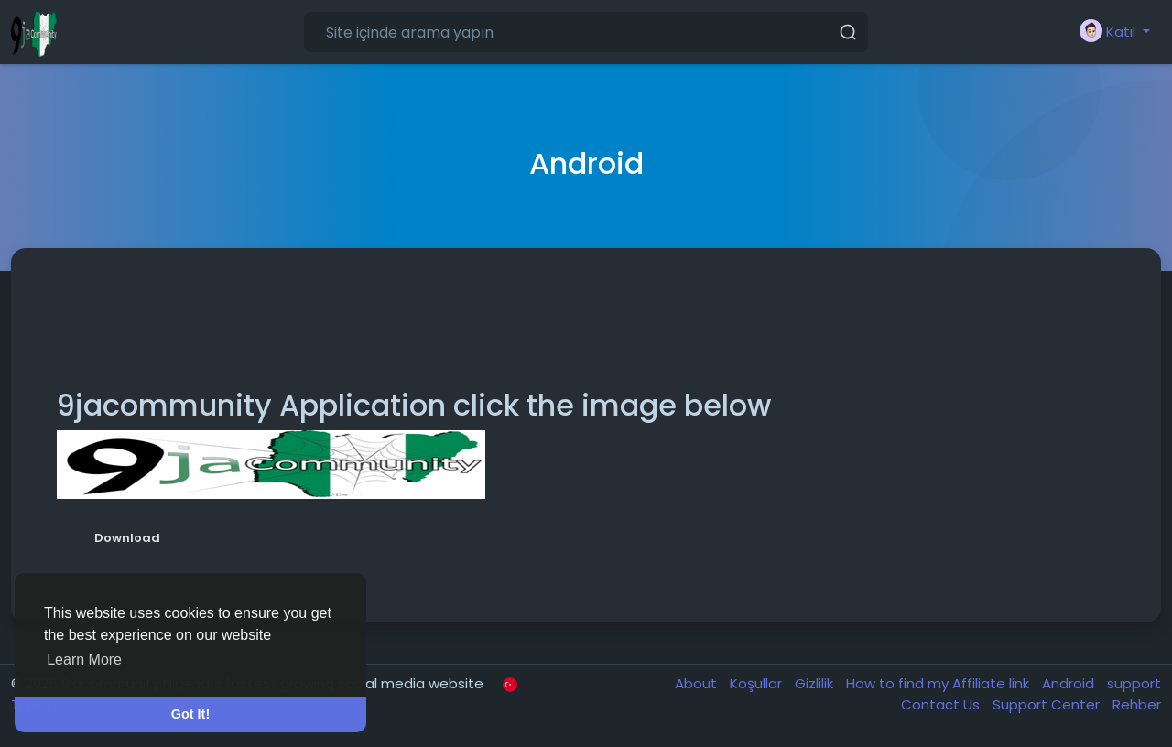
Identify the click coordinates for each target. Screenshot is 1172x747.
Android (1070, 683)
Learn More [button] (84, 659)
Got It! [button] (190, 714)
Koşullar (758, 683)
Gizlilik (816, 683)
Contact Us (942, 704)
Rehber (1136, 704)
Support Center (1048, 704)
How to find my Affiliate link (939, 683)
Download (127, 538)
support (1134, 683)
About (698, 683)
